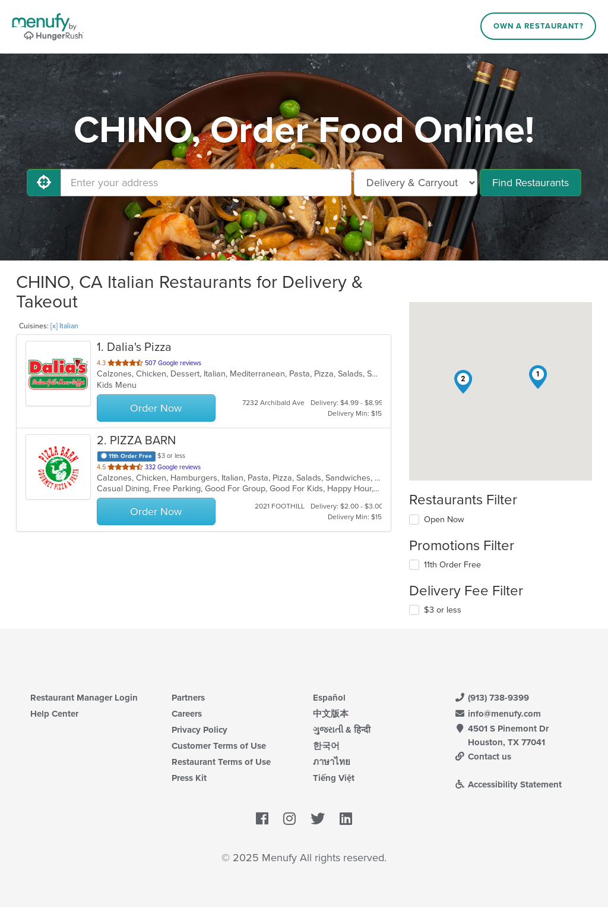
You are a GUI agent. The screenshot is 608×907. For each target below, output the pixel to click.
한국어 (326, 745)
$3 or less (442, 610)
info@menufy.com (497, 713)
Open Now (444, 519)
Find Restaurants (530, 182)
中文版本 (331, 713)
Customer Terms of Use (219, 745)
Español (329, 697)
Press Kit (189, 778)
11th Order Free (452, 565)
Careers (187, 713)
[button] (538, 377)
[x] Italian (64, 326)
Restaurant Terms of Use (221, 762)
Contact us (482, 756)
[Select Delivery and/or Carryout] (415, 182)
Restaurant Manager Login (84, 697)
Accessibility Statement (508, 784)
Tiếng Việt (333, 778)
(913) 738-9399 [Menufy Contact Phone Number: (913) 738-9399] (491, 697)
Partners (188, 697)
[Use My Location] (44, 182)
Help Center (54, 713)
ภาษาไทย (331, 762)
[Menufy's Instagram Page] (289, 819)
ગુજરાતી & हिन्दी (341, 729)
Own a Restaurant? (538, 26)
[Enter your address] (206, 182)
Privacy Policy (199, 729)
